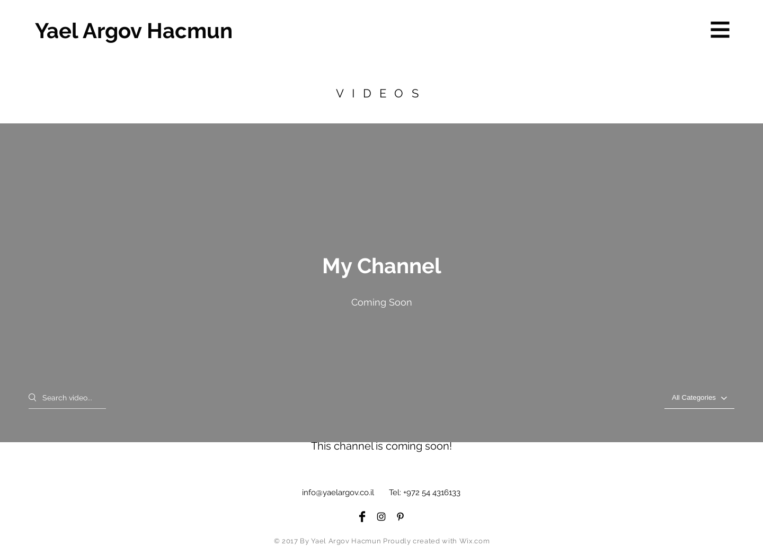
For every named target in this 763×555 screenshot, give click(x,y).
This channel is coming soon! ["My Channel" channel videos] (381, 446)
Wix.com (474, 541)
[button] (720, 30)
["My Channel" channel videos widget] (381, 286)
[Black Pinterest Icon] (400, 516)
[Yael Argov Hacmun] (134, 31)
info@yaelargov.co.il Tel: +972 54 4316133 (381, 492)
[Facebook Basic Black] (362, 516)
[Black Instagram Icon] (381, 516)
